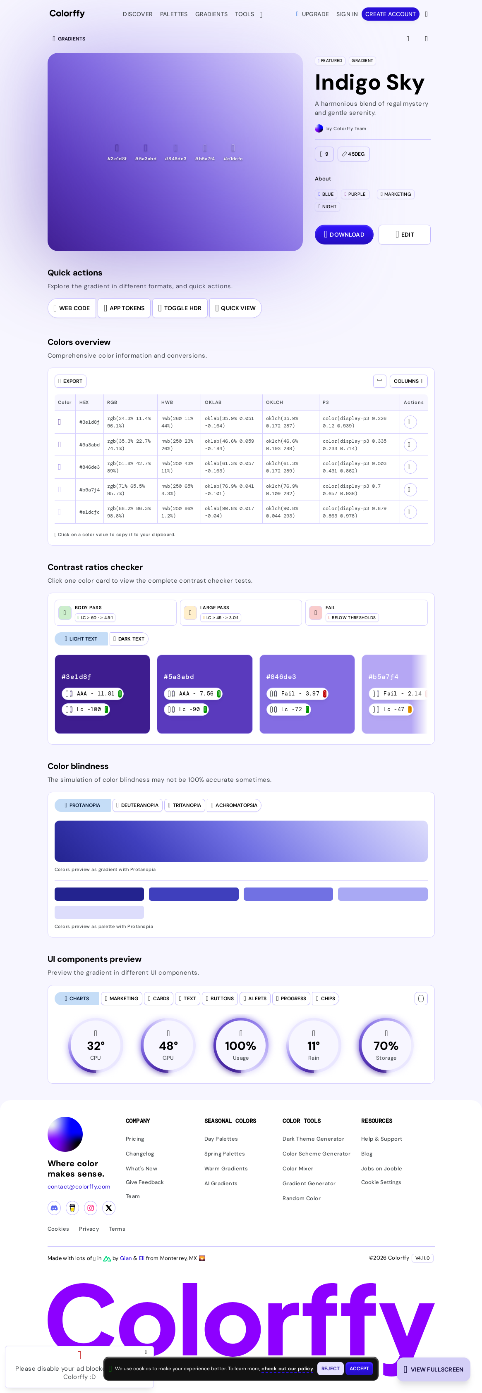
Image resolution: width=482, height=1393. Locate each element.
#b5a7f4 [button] (89, 489)
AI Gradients (221, 1183)
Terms (117, 1228)
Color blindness (78, 766)
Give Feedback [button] (145, 1182)
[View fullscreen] (408, 38)
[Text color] (421, 998)
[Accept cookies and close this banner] (359, 1368)
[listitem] (102, 694)
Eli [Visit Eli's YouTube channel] (142, 1258)
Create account (390, 14)
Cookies (59, 1228)
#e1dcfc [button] (89, 512)
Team (133, 1196)
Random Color (302, 1198)
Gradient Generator (309, 1183)
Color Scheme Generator (316, 1153)
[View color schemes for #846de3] (410, 467)
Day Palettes (221, 1138)
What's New (141, 1168)
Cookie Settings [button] (381, 1182)
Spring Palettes (224, 1153)
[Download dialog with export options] (344, 234)
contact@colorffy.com (79, 1186)
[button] (117, 152)
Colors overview (79, 342)
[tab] (83, 805)
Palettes (174, 14)
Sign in (347, 14)
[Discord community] (54, 1208)
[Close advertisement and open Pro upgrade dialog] (147, 1352)
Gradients (211, 14)
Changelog (140, 1153)
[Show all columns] (379, 381)
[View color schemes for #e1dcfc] (410, 512)
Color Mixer (298, 1168)
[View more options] (427, 14)
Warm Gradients (226, 1168)
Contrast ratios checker (95, 567)
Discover (137, 14)
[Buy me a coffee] (72, 1208)
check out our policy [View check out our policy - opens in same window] (287, 1368)
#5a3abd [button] (89, 444)
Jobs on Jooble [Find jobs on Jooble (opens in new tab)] (382, 1168)
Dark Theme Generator (313, 1138)
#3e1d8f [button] (89, 422)
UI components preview (94, 959)
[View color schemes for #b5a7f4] (410, 489)
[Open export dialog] (70, 381)
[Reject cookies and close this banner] (330, 1368)
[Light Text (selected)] (81, 638)
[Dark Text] (129, 638)
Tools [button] (246, 14)
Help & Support (382, 1138)
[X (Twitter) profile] (108, 1208)
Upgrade (312, 14)
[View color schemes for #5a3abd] (410, 444)
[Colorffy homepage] (67, 14)
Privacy (89, 1228)
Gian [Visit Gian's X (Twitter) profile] (126, 1258)
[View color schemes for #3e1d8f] (410, 422)
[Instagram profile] (90, 1208)
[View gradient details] (427, 38)
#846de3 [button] (89, 467)
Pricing (135, 1138)
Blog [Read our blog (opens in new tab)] (367, 1153)
